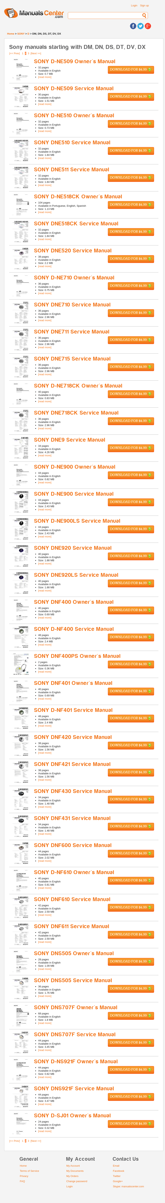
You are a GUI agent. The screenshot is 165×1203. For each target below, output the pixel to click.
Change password (76, 1181)
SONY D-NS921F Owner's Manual (76, 1062)
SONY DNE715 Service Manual (72, 359)
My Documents (75, 1170)
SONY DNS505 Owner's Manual (74, 953)
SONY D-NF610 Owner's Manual (74, 872)
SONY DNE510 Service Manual (72, 143)
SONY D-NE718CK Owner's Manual (78, 386)
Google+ (118, 1181)
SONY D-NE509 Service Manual (74, 88)
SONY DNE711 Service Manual (72, 332)
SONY (21, 33)
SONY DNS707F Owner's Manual (76, 1007)
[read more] (44, 77)
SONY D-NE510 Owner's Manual (74, 115)
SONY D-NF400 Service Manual (74, 629)
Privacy (24, 1176)
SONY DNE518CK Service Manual (76, 224)
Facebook (118, 1170)
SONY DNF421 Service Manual (72, 764)
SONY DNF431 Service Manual (72, 818)
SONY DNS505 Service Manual (73, 980)
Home (10, 33)
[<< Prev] (14, 53)
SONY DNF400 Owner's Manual (74, 602)
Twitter (116, 1176)
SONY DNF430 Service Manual (73, 791)
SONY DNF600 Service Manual (73, 845)
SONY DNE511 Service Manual (71, 170)
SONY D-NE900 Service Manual (74, 494)
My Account (73, 1165)
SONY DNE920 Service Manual (73, 548)
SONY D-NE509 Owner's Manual (75, 61)
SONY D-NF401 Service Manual (73, 710)
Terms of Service (29, 1170)
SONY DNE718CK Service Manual (76, 413)
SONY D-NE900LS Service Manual (77, 521)
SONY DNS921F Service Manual (74, 1089)
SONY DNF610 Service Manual (72, 899)
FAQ (22, 1181)
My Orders (72, 1176)
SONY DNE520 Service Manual (73, 251)
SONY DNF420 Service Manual (73, 737)
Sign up (144, 5)
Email (116, 1165)
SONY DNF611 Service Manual (71, 926)
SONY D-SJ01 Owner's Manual (72, 1116)
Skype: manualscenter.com (128, 1186)
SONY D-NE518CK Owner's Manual (78, 197)
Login (134, 5)
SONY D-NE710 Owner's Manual (74, 278)
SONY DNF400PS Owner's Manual (77, 656)
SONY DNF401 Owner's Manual (73, 683)
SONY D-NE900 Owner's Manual (75, 467)
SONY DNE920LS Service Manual (76, 575)
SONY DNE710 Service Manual (72, 305)
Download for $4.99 (131, 70)
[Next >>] (36, 53)
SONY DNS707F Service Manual (75, 1034)
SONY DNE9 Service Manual (69, 440)
